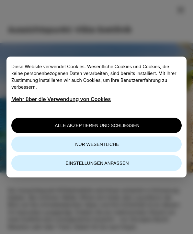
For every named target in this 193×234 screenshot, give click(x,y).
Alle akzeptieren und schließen (97, 125)
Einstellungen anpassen (97, 163)
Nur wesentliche (97, 144)
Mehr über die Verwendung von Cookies (61, 99)
